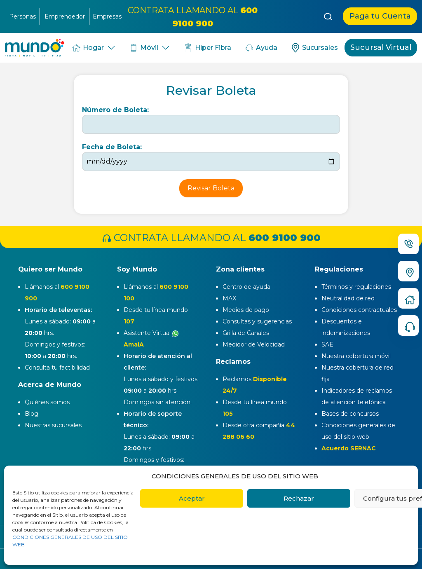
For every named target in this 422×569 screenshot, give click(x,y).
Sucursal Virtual (380, 47)
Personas (22, 16)
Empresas (107, 16)
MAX (229, 298)
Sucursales (314, 48)
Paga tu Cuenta (380, 16)
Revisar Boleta (211, 188)
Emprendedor (65, 16)
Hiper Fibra (207, 48)
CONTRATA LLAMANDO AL (211, 238)
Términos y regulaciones (356, 286)
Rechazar (299, 498)
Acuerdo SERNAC (348, 448)
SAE (327, 344)
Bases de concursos (350, 413)
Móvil (144, 48)
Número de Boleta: (115, 110)
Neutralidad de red (348, 298)
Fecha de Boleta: (112, 147)
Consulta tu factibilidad (57, 367)
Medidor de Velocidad (254, 344)
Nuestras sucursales (53, 425)
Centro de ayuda (246, 286)
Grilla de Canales (246, 333)
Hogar (87, 48)
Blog (31, 413)
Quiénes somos (47, 402)
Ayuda (260, 48)
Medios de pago (246, 310)
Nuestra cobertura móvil (356, 356)
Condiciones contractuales (359, 310)
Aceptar (192, 498)
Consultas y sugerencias (257, 321)
